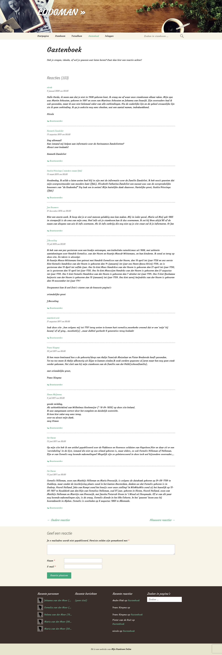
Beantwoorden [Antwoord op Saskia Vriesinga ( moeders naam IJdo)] (56, 197)
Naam (51, 560)
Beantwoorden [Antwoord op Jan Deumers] (56, 230)
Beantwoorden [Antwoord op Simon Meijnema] (56, 428)
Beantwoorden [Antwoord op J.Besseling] (56, 308)
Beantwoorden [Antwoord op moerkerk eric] (56, 337)
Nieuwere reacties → (162, 520)
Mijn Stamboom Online (121, 649)
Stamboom (60, 36)
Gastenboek (93, 36)
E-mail (51, 566)
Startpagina (43, 36)
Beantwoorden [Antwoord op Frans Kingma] (56, 384)
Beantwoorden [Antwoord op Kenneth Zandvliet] (56, 161)
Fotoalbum (77, 36)
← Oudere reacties (58, 520)
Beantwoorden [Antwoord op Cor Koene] (56, 461)
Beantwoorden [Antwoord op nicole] (56, 121)
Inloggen (109, 36)
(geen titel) (81, 600)
